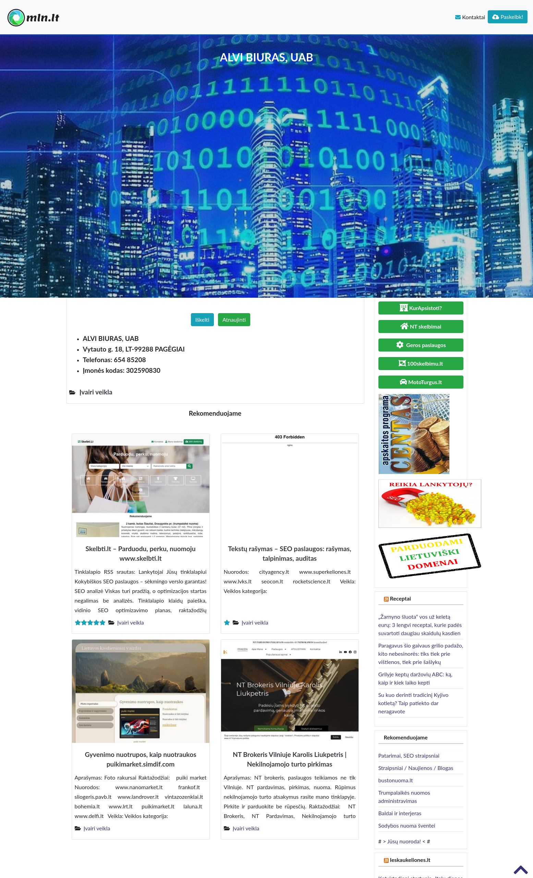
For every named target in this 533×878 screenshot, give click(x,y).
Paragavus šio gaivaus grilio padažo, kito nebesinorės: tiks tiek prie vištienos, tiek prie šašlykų (420, 653)
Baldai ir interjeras (400, 813)
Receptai (400, 598)
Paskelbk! (507, 16)
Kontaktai (470, 17)
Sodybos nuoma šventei (406, 825)
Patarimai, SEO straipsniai (408, 755)
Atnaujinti (234, 319)
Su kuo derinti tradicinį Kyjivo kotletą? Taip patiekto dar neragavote (413, 702)
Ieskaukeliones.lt (410, 859)
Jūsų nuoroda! (404, 841)
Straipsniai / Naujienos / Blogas (415, 767)
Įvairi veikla (130, 622)
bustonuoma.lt (395, 780)
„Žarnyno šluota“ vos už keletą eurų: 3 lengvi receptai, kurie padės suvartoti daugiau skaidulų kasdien (420, 624)
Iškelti (202, 319)
